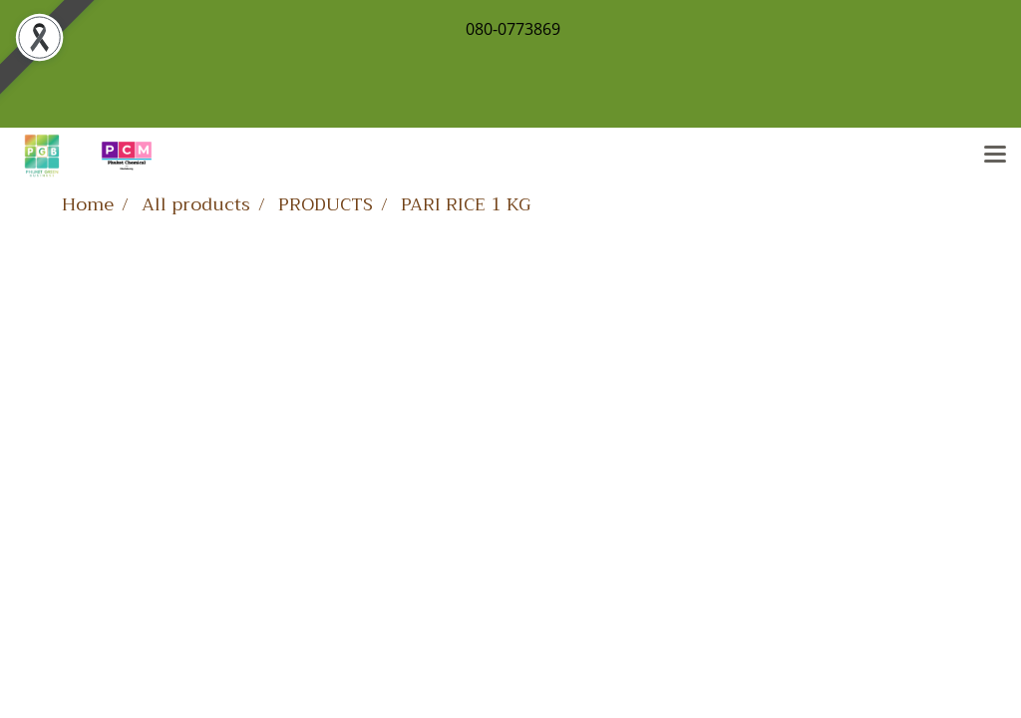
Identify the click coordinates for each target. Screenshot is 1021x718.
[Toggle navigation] (995, 156)
